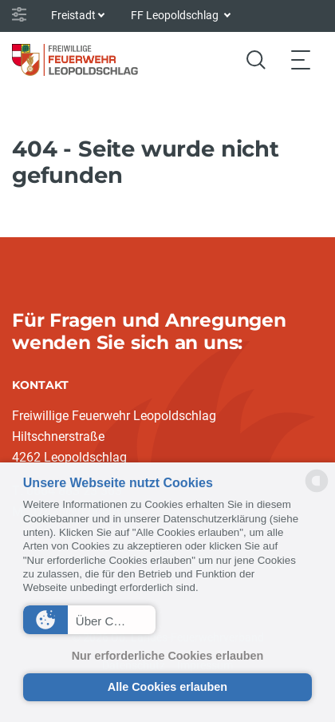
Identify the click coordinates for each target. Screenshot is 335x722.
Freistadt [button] (73, 15)
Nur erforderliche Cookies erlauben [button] (168, 655)
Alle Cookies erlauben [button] (167, 686)
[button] (89, 619)
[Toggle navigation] (300, 59)
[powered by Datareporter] (316, 490)
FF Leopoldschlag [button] (176, 15)
